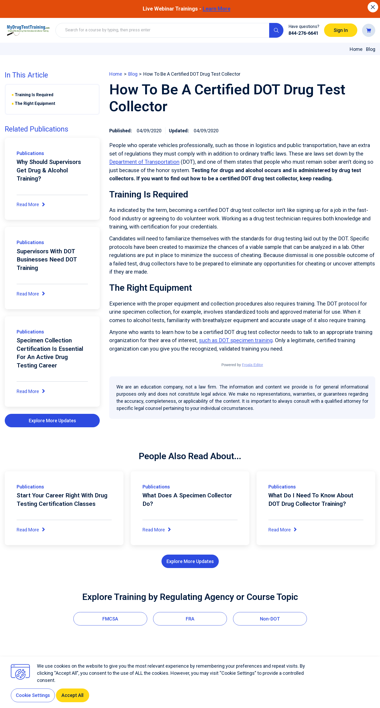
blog (132, 74)
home (115, 74)
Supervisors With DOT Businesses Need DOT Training (47, 259)
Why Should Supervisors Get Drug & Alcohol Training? (49, 170)
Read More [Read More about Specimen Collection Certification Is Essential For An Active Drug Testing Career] (31, 392)
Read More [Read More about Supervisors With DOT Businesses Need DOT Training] (31, 294)
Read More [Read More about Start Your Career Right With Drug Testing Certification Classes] (31, 530)
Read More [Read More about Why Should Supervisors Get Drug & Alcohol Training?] (31, 205)
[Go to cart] (368, 30)
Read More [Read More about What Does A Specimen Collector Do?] (157, 530)
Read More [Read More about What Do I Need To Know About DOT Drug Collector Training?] (282, 530)
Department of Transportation (144, 162)
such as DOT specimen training (236, 340)
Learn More (216, 9)
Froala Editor (252, 365)
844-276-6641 (303, 33)
